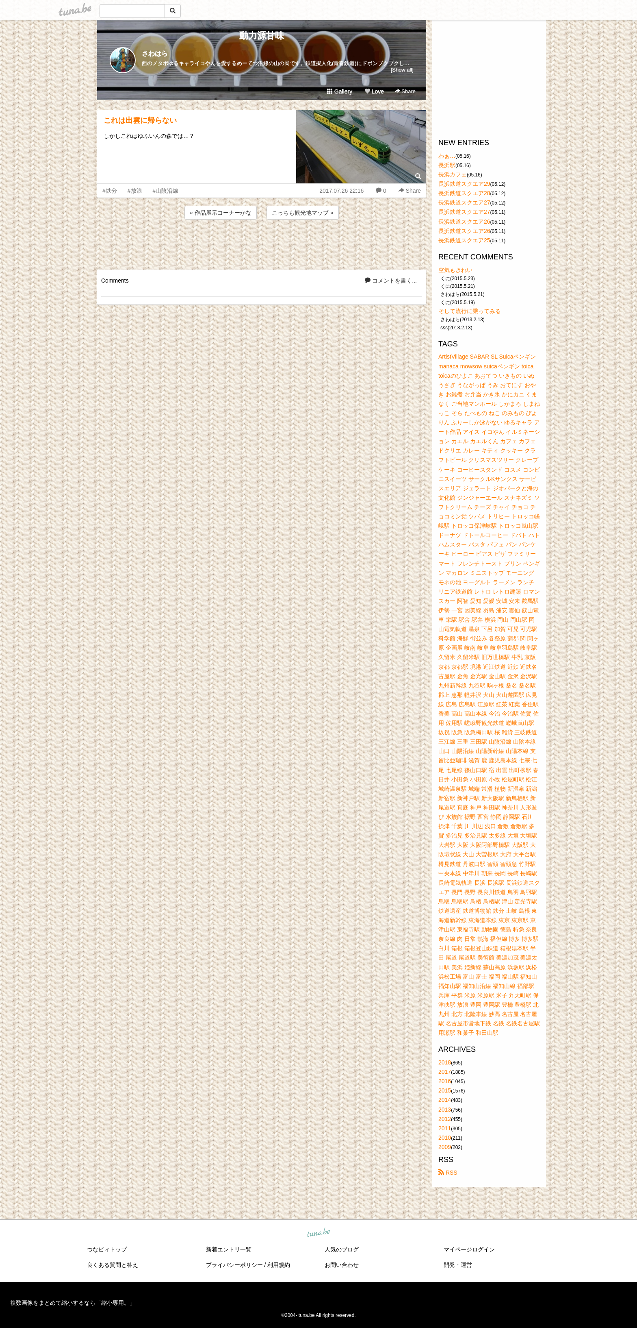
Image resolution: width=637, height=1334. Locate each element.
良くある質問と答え (112, 1265)
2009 (444, 1147)
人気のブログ (342, 1249)
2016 (444, 1081)
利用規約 (278, 1265)
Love (374, 91)
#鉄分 (109, 190)
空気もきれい (455, 270)
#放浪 (135, 190)
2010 (444, 1137)
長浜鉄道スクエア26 (464, 221)
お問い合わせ (342, 1265)
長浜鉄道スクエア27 (464, 202)
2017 (444, 1072)
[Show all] (402, 70)
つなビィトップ (107, 1249)
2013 (444, 1109)
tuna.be (318, 1233)
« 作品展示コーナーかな (220, 212)
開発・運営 (458, 1265)
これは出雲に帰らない (140, 120)
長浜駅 (446, 165)
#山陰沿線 (166, 190)
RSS (447, 1172)
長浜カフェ (452, 174)
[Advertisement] (261, 243)
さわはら (155, 53)
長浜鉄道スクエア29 (464, 184)
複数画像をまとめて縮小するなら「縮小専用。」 (72, 1302)
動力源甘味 (261, 35)
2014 (444, 1100)
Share (405, 91)
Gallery (339, 91)
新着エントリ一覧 (228, 1249)
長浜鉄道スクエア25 (464, 240)
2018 (444, 1062)
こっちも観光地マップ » (303, 212)
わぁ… (446, 155)
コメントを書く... (391, 280)
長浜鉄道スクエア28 (464, 193)
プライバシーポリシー (234, 1265)
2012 (444, 1119)
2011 (444, 1128)
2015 (444, 1090)
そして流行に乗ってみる (469, 311)
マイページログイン (469, 1249)
